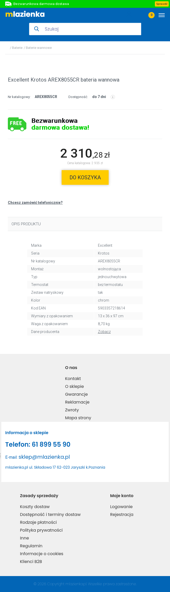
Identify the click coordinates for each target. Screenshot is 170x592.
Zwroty (72, 410)
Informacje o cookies (41, 554)
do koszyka (85, 177)
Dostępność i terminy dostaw (50, 514)
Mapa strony (78, 418)
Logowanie (121, 507)
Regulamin (31, 546)
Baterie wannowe (39, 48)
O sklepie (74, 386)
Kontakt (73, 379)
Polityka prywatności (41, 530)
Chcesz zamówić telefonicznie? (35, 202)
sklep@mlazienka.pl (44, 457)
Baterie (17, 48)
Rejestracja (121, 514)
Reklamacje (77, 402)
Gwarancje (76, 394)
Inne (24, 538)
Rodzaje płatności (38, 522)
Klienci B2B (31, 562)
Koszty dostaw (35, 507)
